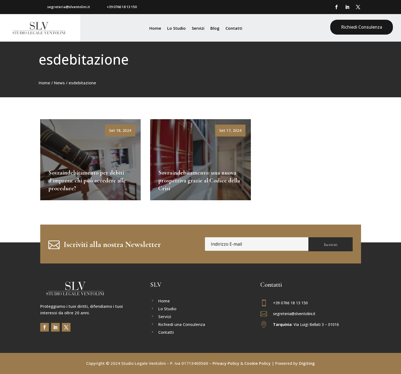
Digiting (306, 363)
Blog (215, 28)
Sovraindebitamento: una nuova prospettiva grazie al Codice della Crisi (199, 180)
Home (155, 28)
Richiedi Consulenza (361, 27)
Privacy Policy (225, 363)
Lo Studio (176, 28)
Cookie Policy (257, 363)
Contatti (233, 28)
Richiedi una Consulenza (181, 324)
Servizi (198, 28)
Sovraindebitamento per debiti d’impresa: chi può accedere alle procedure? (87, 180)
